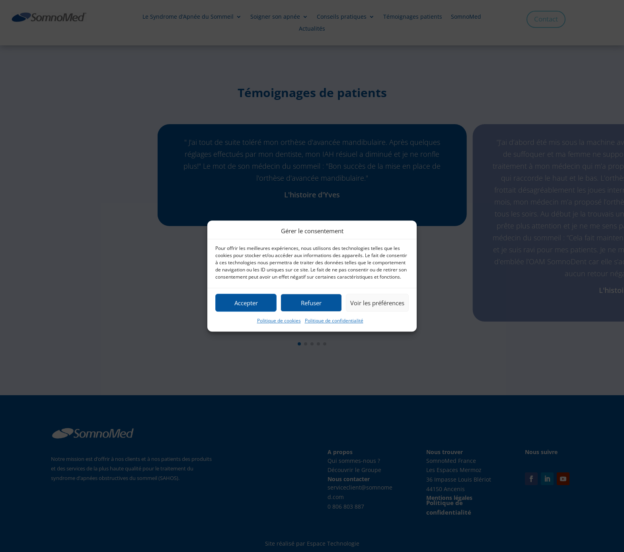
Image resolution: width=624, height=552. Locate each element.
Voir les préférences (377, 303)
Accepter (246, 303)
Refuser (311, 303)
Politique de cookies (279, 321)
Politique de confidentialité (334, 321)
